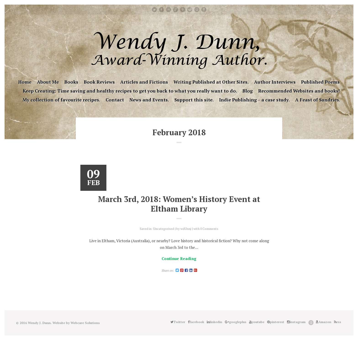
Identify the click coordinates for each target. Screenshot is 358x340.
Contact (115, 100)
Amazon (203, 9)
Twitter (154, 9)
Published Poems (320, 82)
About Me (48, 82)
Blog (247, 91)
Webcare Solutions (85, 323)
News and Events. (149, 100)
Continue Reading (179, 258)
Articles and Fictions (144, 82)
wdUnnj (185, 228)
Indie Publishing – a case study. (254, 100)
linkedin (168, 9)
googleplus (175, 9)
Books (71, 82)
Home (25, 82)
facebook (161, 9)
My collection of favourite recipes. (61, 100)
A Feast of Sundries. (317, 100)
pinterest (182, 9)
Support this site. (194, 100)
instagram (189, 9)
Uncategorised (163, 228)
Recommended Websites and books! (299, 91)
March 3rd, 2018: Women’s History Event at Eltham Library (179, 204)
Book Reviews (99, 82)
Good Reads (196, 9)
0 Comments (209, 228)
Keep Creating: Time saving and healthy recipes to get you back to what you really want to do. (130, 91)
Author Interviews (275, 82)
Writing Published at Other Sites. (211, 82)
